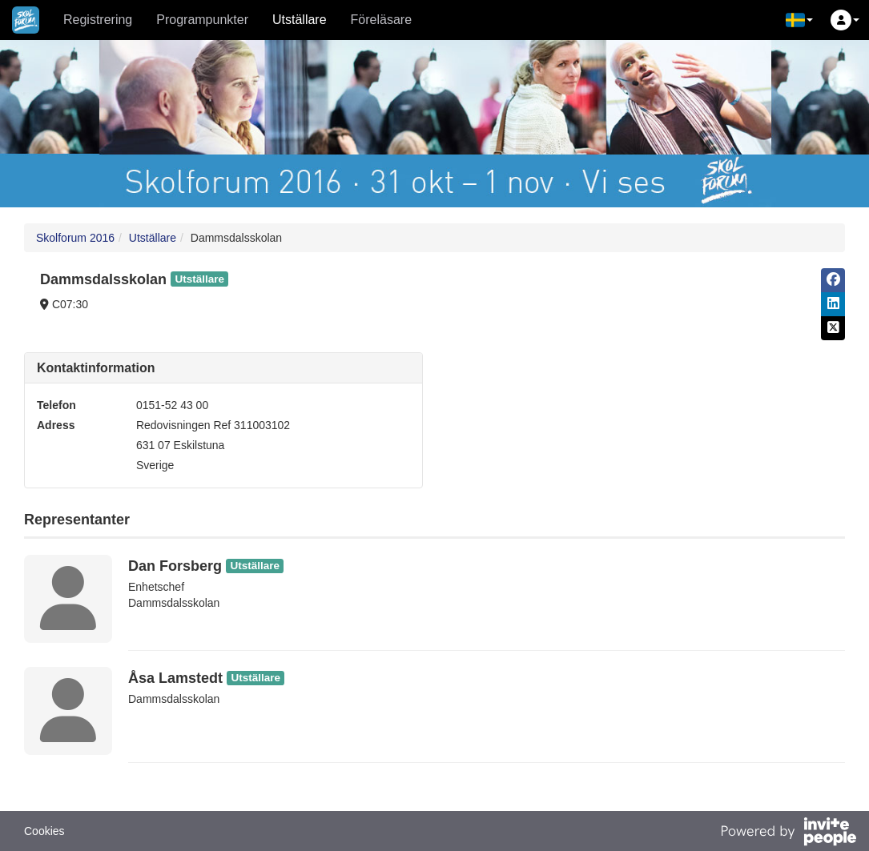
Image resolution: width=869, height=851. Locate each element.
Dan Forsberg (175, 566)
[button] (799, 20)
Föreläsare (381, 19)
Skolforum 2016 (75, 237)
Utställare (299, 19)
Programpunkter (202, 19)
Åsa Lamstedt (175, 678)
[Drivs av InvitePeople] (788, 833)
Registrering (97, 19)
